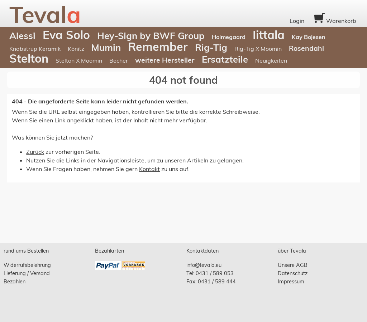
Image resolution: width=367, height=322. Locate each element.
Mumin (106, 47)
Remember (158, 46)
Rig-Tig (211, 47)
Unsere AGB (293, 265)
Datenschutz (293, 273)
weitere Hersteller (165, 60)
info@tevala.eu (203, 265)
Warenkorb (335, 20)
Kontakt (149, 168)
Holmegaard (229, 36)
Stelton (28, 58)
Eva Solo (66, 35)
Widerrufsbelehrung (27, 265)
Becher (118, 60)
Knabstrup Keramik (35, 48)
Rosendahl (306, 48)
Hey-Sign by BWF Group (151, 35)
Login (297, 20)
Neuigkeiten (271, 60)
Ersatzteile (225, 59)
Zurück (35, 151)
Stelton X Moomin (79, 60)
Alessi (22, 35)
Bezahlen (14, 281)
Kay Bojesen (308, 36)
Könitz (76, 48)
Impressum (291, 281)
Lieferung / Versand (27, 273)
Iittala (269, 35)
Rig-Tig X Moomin (258, 48)
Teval (45, 14)
